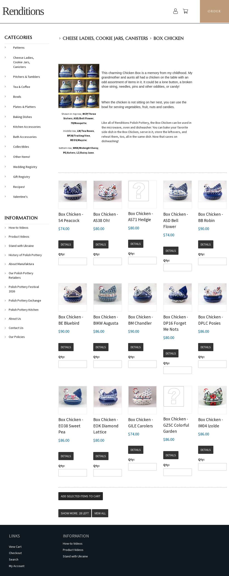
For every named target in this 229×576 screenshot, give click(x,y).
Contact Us (16, 328)
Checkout (15, 553)
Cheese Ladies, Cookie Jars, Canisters (105, 38)
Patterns (19, 48)
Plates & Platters (24, 107)
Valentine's (20, 197)
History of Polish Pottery (25, 255)
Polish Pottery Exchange (25, 300)
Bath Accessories (25, 137)
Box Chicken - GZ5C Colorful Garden (176, 425)
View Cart (15, 547)
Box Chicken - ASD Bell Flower (175, 220)
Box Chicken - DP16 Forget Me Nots (175, 323)
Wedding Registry (25, 167)
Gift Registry (21, 177)
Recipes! (19, 187)
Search (13, 559)
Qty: (61, 254)
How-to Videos (18, 228)
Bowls (17, 97)
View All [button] (100, 513)
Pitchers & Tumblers (26, 77)
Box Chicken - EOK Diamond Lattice (106, 426)
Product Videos (19, 237)
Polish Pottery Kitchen (23, 310)
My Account (16, 566)
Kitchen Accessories (27, 127)
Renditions (23, 11)
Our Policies (17, 337)
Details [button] (66, 244)
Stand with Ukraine (21, 246)
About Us (15, 319)
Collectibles (21, 147)
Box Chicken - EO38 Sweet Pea (70, 426)
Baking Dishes (22, 117)
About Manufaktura (21, 264)
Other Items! (21, 157)
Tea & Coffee (21, 87)
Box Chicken (168, 38)
